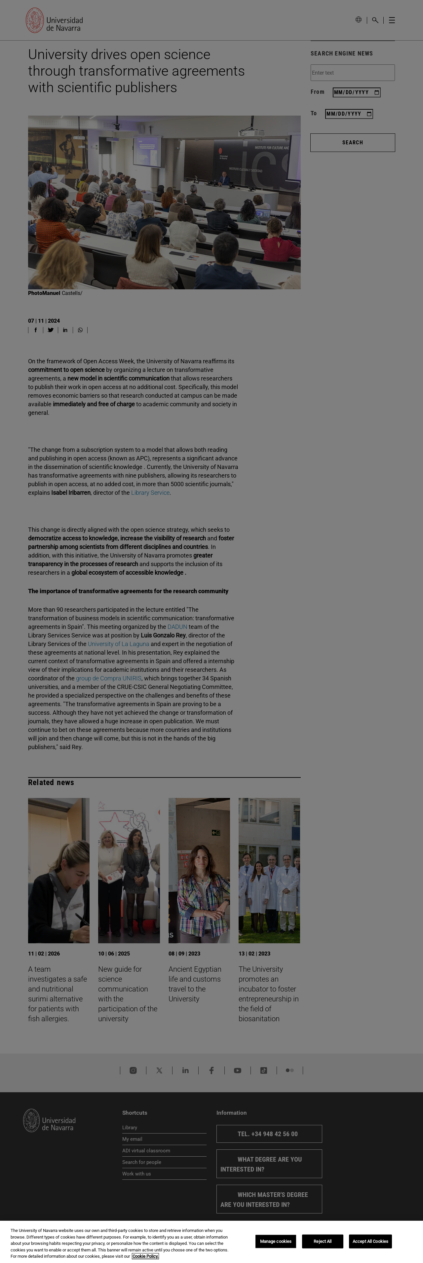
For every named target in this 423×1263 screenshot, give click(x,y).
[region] (211, 1242)
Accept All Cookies (370, 1241)
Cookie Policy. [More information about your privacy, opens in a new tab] (145, 1256)
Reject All (322, 1241)
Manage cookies (276, 1241)
